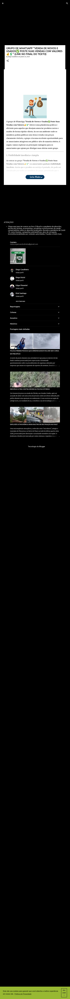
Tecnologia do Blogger (35, 886)
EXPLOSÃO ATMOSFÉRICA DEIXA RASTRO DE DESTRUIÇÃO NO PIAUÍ (33, 864)
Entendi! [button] (64, 992)
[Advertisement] (35, 80)
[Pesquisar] (67, 3)
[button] (7, 61)
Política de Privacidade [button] (23, 994)
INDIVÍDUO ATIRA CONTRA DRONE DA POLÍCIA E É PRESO (30, 829)
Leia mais (35, 177)
